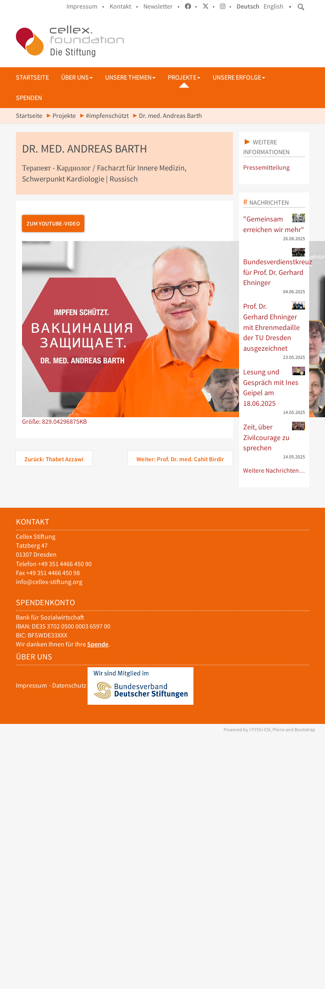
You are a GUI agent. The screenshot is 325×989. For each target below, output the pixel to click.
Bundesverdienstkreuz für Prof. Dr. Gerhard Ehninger (274, 267)
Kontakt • (124, 6)
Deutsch (248, 6)
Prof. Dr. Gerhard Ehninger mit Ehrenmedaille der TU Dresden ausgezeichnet (274, 327)
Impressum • (85, 6)
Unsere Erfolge (239, 77)
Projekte (184, 77)
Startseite (32, 77)
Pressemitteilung (266, 167)
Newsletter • (161, 6)
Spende (97, 644)
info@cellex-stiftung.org (49, 582)
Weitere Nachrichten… (274, 470)
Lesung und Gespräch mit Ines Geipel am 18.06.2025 (274, 387)
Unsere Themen (130, 77)
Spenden (29, 98)
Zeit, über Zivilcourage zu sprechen (274, 437)
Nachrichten (269, 202)
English (273, 6)
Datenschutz (69, 685)
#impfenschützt (107, 115)
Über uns (77, 77)
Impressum (31, 685)
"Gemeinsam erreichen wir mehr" (274, 224)
